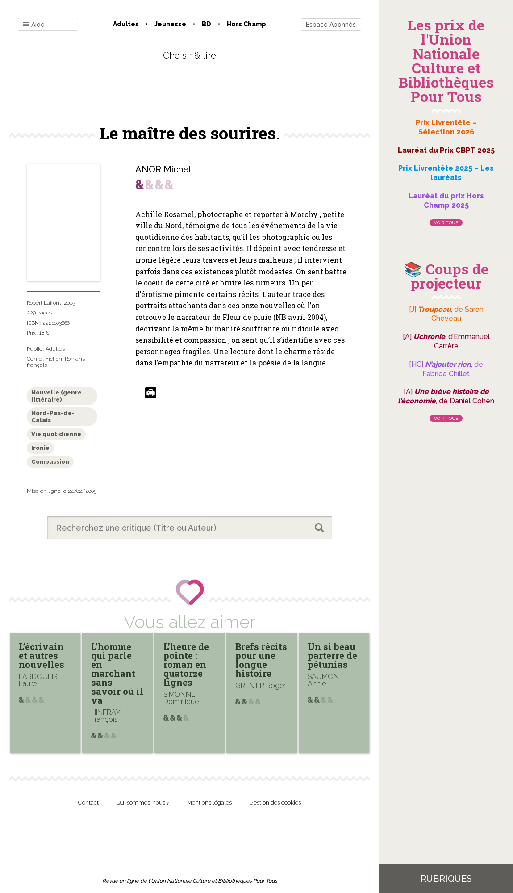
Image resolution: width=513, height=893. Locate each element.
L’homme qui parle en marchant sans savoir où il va (117, 673)
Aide (34, 25)
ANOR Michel (163, 169)
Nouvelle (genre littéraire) (56, 396)
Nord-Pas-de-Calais (53, 416)
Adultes (126, 24)
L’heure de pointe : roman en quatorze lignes (186, 664)
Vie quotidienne (56, 434)
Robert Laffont (44, 303)
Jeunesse (170, 24)
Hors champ (246, 24)
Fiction (54, 359)
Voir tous (446, 222)
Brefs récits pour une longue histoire (261, 660)
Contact (88, 802)
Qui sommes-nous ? (143, 802)
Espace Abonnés (331, 24)
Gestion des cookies (275, 802)
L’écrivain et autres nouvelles (41, 655)
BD (206, 24)
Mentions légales (209, 802)
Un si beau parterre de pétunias (332, 655)
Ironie (40, 447)
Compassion (50, 461)
